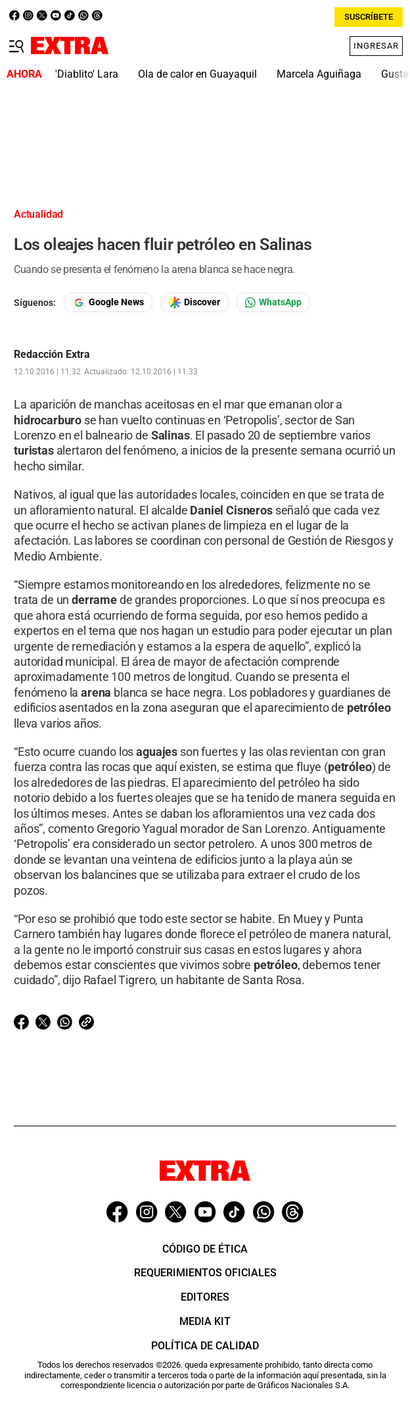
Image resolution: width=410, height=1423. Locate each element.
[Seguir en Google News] (108, 302)
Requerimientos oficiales (205, 1272)
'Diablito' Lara (86, 74)
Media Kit (205, 1321)
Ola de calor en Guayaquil (197, 74)
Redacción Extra (52, 354)
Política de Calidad (205, 1345)
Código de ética (205, 1249)
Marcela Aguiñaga (319, 74)
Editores (205, 1297)
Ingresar (376, 46)
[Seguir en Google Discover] (194, 302)
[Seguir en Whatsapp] (273, 302)
